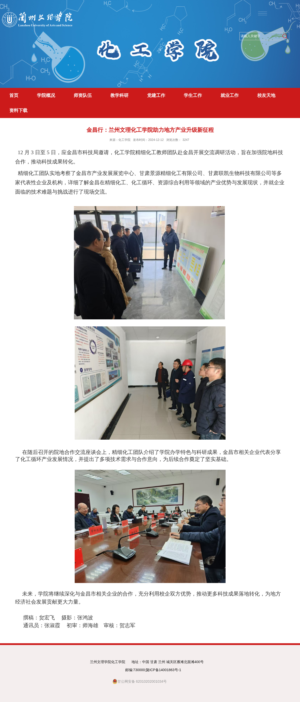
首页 (13, 95)
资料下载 (18, 110)
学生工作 (193, 95)
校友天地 (266, 95)
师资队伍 (83, 95)
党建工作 (156, 95)
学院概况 (46, 95)
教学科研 (119, 95)
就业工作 (230, 95)
